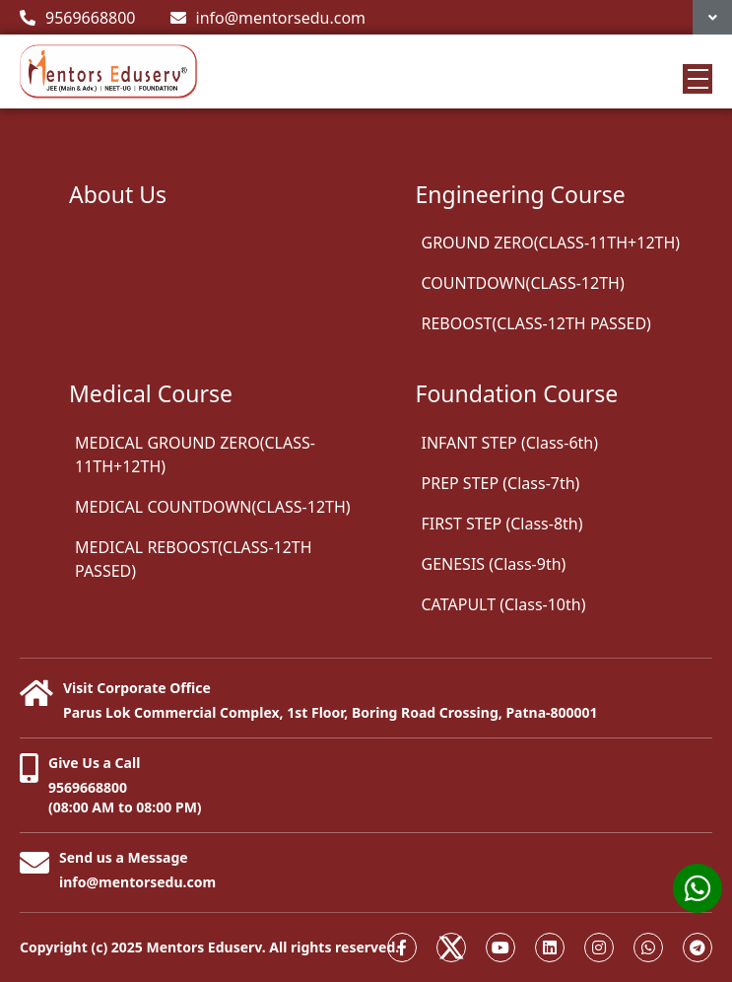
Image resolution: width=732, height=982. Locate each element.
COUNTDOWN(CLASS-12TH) (523, 283)
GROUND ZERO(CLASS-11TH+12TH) (551, 242)
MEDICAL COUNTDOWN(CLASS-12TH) (213, 507)
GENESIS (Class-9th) (494, 564)
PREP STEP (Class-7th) (501, 483)
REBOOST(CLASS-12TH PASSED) (536, 323)
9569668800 (78, 18)
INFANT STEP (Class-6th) (510, 443)
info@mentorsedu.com (268, 18)
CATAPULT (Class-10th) (504, 604)
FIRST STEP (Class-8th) (502, 523)
